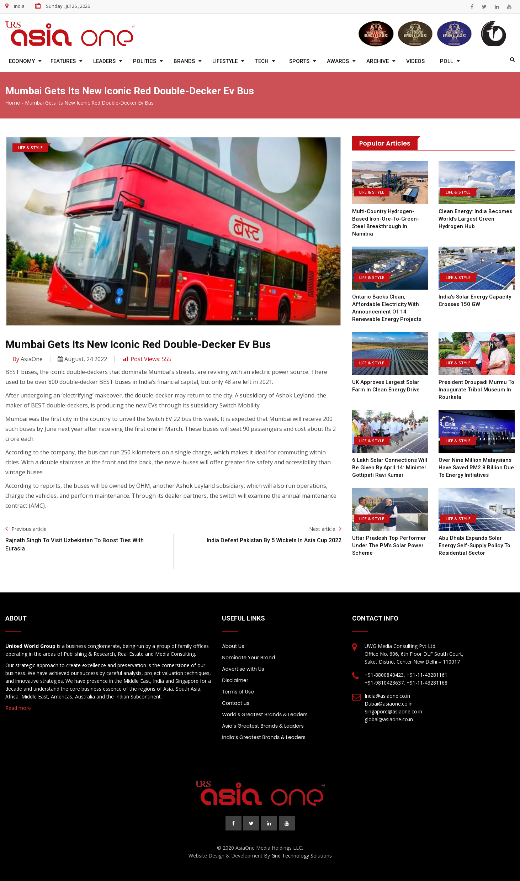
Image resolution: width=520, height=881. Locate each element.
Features (63, 61)
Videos (415, 61)
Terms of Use (238, 691)
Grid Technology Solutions (301, 855)
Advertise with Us (243, 668)
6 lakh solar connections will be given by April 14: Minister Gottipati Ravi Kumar (389, 467)
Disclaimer (235, 680)
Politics (144, 61)
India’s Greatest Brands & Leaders (264, 737)
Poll (446, 61)
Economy (22, 61)
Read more (18, 708)
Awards (338, 61)
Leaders (104, 61)
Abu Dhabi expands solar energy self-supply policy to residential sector (474, 545)
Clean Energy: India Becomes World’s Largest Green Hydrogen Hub (475, 219)
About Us (233, 646)
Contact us (235, 703)
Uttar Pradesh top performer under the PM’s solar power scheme (389, 545)
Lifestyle (225, 61)
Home (12, 102)
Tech (262, 61)
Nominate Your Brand (248, 657)
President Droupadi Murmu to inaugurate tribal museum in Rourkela (476, 389)
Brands (184, 61)
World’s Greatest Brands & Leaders (265, 714)
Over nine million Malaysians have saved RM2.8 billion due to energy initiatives (476, 467)
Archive (377, 61)
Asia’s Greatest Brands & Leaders (263, 725)
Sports (299, 61)
